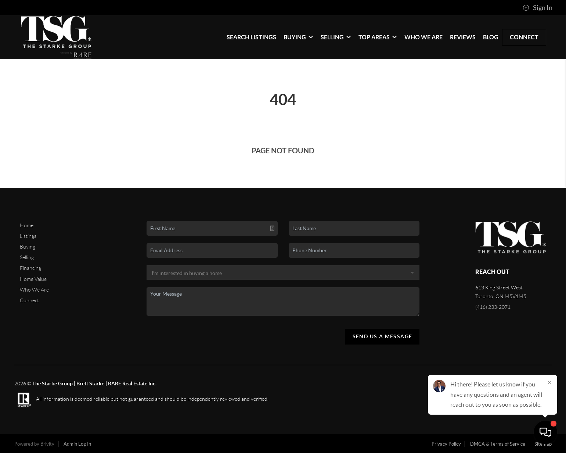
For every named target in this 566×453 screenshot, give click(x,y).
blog (490, 37)
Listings (28, 236)
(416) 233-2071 (493, 307)
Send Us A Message (382, 336)
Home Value (33, 279)
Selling (336, 37)
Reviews (463, 37)
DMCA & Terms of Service (497, 444)
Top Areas (377, 37)
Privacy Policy (446, 444)
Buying (298, 37)
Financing (30, 268)
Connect (524, 37)
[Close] (549, 382)
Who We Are (423, 37)
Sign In (537, 7)
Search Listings (251, 37)
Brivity (47, 444)
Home (26, 225)
